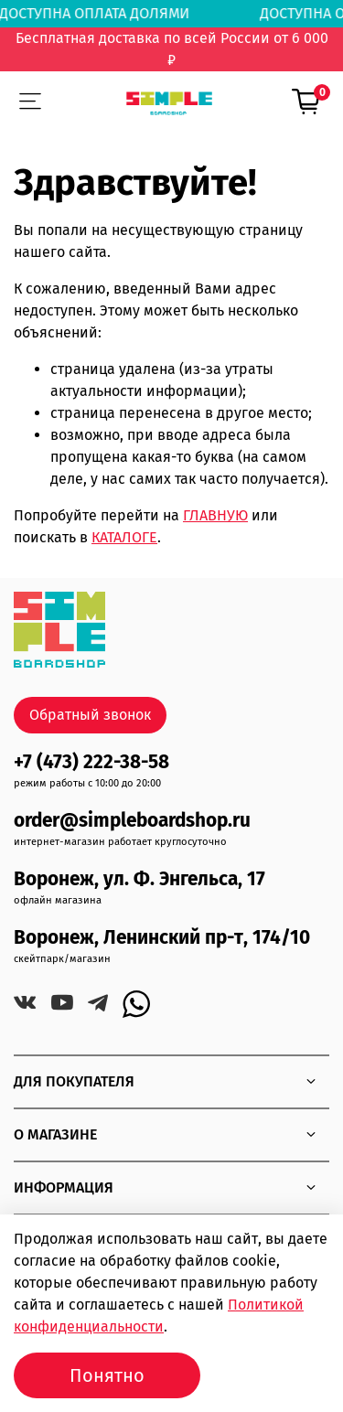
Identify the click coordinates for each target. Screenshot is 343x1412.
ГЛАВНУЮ (215, 515)
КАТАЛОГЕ (124, 537)
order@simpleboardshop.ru (132, 820)
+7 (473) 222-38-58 (91, 762)
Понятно (107, 1375)
